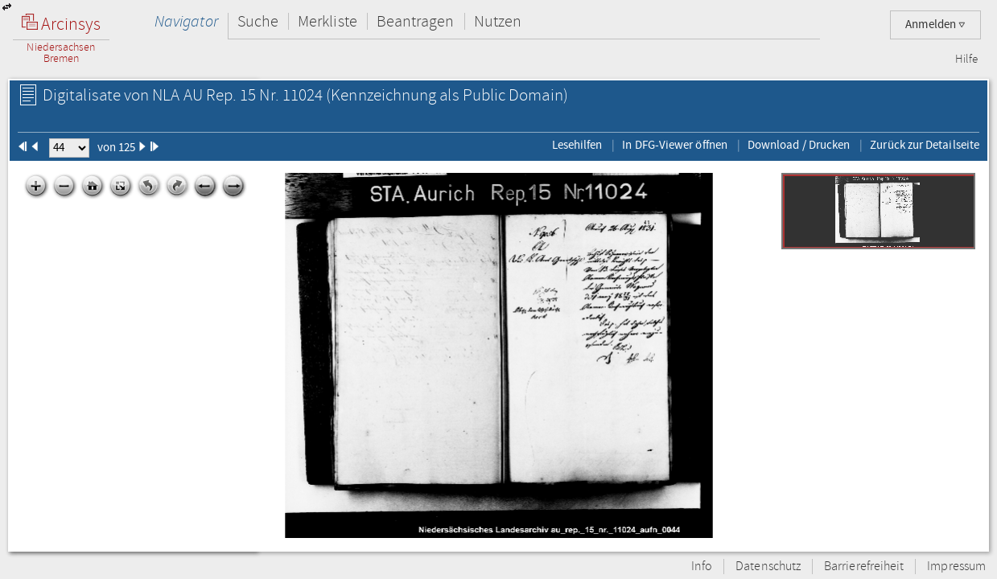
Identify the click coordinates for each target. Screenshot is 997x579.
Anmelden (935, 24)
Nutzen (497, 21)
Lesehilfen (577, 145)
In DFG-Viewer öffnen (674, 145)
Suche (257, 21)
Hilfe (966, 59)
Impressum (956, 566)
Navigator (186, 21)
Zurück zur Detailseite (924, 145)
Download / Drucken (799, 145)
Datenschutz (768, 566)
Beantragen (416, 21)
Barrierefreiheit (864, 566)
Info (701, 566)
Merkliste (327, 21)
